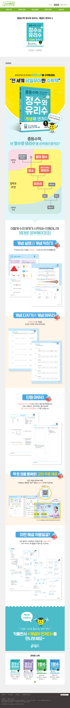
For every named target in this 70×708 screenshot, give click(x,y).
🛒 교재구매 (38, 50)
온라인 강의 (21, 9)
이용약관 (17, 694)
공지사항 (10, 694)
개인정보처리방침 (26, 694)
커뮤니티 (61, 9)
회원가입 (50, 4)
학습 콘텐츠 (35, 9)
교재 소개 (9, 9)
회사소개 (3, 694)
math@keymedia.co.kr (45, 700)
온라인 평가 (48, 9)
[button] (35, 682)
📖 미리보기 (31, 50)
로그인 (56, 5)
